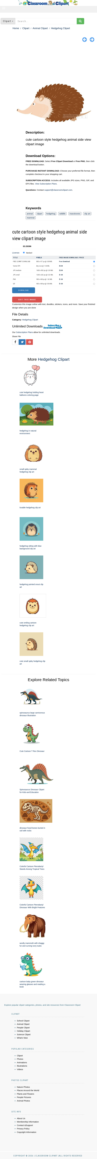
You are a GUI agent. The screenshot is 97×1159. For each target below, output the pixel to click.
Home (16, 28)
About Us (21, 1118)
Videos (20, 1069)
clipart (39, 213)
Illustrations (22, 1066)
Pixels (39, 258)
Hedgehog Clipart (60, 28)
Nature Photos (23, 1087)
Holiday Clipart (23, 1031)
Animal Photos (23, 1101)
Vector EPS (16, 266)
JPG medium (17, 270)
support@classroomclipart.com (58, 190)
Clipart (25, 28)
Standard (29, 253)
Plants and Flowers (25, 1094)
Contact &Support (25, 1125)
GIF (14, 284)
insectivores (75, 213)
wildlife (62, 213)
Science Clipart (24, 1034)
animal (30, 213)
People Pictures (24, 1097)
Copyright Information (26, 1132)
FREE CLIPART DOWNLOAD (21, 261)
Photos (20, 1059)
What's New (22, 1038)
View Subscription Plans (46, 184)
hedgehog (50, 213)
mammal (31, 218)
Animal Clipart (40, 28)
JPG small (16, 275)
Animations (22, 1062)
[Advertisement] (48, 63)
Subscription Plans (24, 332)
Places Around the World (28, 1090)
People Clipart (23, 1027)
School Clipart (23, 1021)
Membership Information (28, 1122)
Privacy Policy (23, 1128)
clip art (87, 213)
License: (16, 253)
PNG (14, 279)
